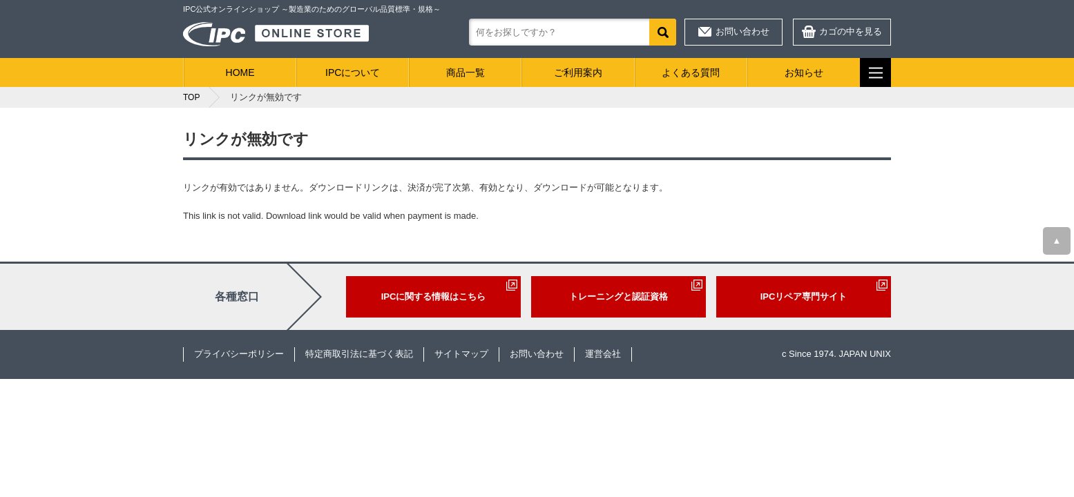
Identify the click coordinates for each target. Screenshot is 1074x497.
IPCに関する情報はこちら (433, 296)
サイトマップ (461, 354)
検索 (662, 32)
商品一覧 (465, 72)
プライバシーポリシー (239, 354)
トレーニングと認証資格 (618, 296)
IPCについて (352, 72)
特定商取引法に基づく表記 (359, 354)
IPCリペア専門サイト (803, 296)
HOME (240, 72)
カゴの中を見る (850, 31)
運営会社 (603, 354)
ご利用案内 (578, 72)
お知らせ (804, 72)
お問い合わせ (742, 31)
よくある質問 (691, 72)
